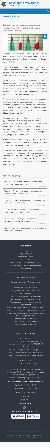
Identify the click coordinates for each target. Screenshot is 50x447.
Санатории (25, 259)
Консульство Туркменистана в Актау (25, 262)
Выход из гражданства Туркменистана (26, 296)
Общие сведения (25, 254)
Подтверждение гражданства (25, 319)
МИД (26, 251)
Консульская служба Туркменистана (25, 282)
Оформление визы (25, 256)
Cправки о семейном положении (25, 324)
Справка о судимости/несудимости (25, 321)
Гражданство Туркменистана (25, 288)
